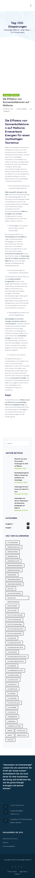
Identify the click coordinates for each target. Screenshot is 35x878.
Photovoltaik (12, 610)
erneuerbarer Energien (18, 378)
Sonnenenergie (12, 717)
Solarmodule (12, 684)
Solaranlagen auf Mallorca (17, 657)
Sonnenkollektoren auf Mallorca (15, 237)
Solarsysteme (12, 698)
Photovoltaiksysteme (14, 633)
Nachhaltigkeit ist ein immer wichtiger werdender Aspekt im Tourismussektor (15, 321)
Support (17, 874)
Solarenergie (11, 666)
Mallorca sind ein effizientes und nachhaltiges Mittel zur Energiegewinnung (17, 402)
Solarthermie (11, 707)
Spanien (9, 730)
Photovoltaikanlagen (14, 624)
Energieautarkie (12, 552)
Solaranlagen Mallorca (15, 661)
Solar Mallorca (12, 680)
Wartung (10, 740)
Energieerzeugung (13, 561)
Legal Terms (23, 872)
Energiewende (11, 575)
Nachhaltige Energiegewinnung (13, 598)
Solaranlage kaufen (14, 643)
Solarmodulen (12, 689)
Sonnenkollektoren (14, 726)
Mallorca (10, 589)
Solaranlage (11, 638)
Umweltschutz (22, 735)
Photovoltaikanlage (14, 620)
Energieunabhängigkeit (14, 565)
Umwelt (9, 735)
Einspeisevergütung (13, 547)
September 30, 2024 (21, 494)
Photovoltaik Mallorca (15, 629)
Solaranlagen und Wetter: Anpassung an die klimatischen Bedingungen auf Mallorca (21, 503)
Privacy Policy (12, 872)
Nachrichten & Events (10, 839)
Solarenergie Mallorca (15, 670)
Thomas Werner (21, 109)
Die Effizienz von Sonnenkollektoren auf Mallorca (16, 102)
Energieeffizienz (12, 556)
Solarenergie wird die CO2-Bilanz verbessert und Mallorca (17, 258)
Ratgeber (16, 95)
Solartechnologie (13, 703)
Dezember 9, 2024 (20, 468)
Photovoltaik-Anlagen (15, 615)
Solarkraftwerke (13, 675)
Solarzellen (11, 712)
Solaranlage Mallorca (15, 647)
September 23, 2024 (21, 510)
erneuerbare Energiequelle (14, 254)
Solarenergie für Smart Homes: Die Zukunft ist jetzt (21, 489)
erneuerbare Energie (14, 579)
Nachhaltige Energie (14, 593)
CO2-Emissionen (12, 542)
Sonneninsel (11, 721)
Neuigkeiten (7, 95)
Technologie (21, 730)
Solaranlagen (12, 652)
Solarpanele (11, 694)
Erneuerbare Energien (14, 584)
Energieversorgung (14, 570)
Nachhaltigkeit (12, 606)
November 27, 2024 (20, 482)
